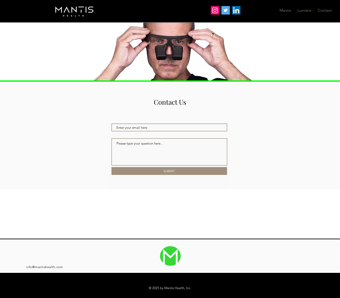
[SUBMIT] (169, 171)
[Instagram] (215, 10)
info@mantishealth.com (44, 267)
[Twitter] (225, 10)
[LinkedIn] (236, 10)
